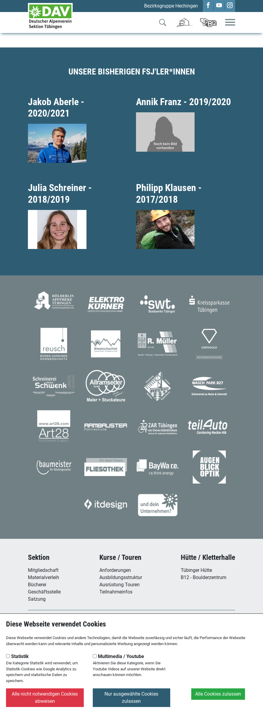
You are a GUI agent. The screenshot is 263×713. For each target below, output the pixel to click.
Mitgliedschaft (43, 570)
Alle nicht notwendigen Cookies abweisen (45, 697)
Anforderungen (115, 570)
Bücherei (37, 584)
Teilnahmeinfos (115, 592)
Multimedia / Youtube (118, 656)
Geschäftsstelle (44, 592)
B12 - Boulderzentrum (203, 577)
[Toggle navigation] (230, 22)
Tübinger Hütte (196, 570)
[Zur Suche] (163, 23)
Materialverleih (43, 577)
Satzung (37, 599)
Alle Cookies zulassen (218, 694)
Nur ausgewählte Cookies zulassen (131, 697)
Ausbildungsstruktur (120, 577)
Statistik (17, 656)
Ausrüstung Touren (119, 584)
